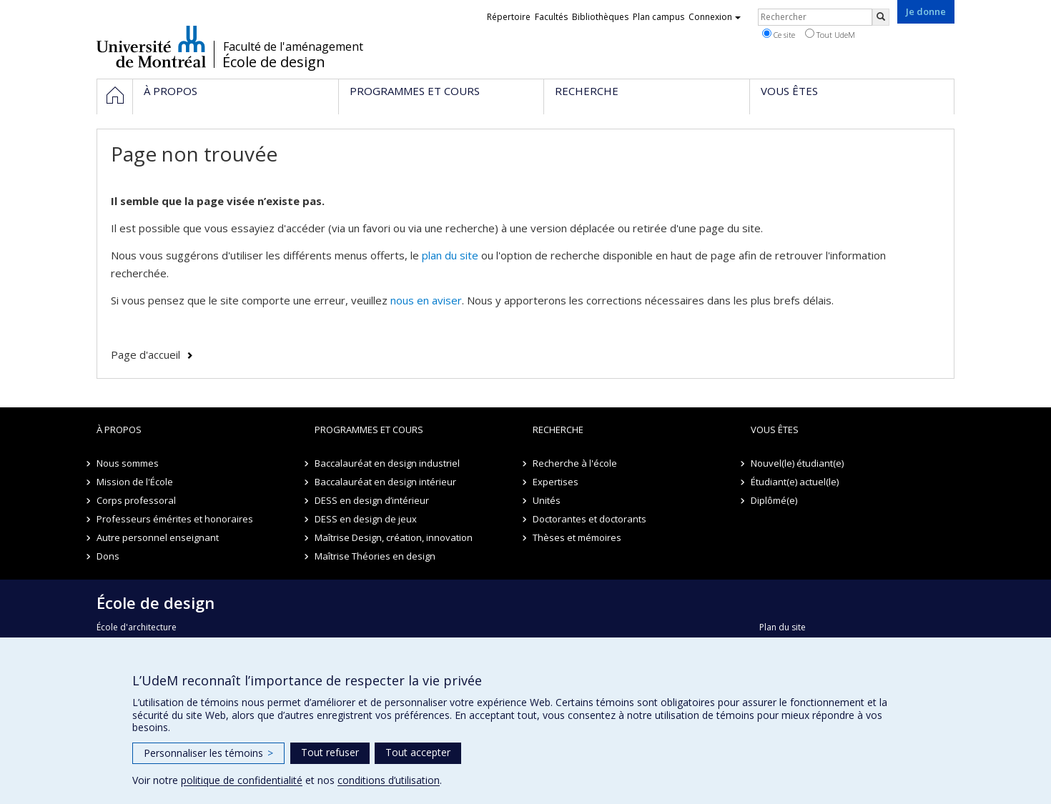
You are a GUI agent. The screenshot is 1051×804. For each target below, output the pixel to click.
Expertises (555, 481)
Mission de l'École (135, 481)
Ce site (778, 34)
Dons (108, 556)
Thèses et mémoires (577, 537)
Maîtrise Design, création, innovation (394, 537)
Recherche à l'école (575, 463)
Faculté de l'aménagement (293, 46)
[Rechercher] (880, 17)
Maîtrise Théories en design (375, 556)
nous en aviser (426, 300)
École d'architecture (137, 627)
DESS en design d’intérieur (372, 500)
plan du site (450, 255)
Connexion (715, 17)
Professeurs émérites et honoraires (175, 518)
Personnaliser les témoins (208, 753)
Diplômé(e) (774, 500)
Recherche (558, 429)
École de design (273, 62)
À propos (119, 429)
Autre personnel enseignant (158, 537)
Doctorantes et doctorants (589, 518)
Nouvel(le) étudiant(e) (797, 463)
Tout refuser (330, 752)
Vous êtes (775, 429)
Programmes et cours (369, 429)
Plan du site (782, 627)
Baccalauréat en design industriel (387, 463)
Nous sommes (128, 463)
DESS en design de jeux (366, 518)
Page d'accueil (145, 354)
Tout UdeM (830, 34)
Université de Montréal (151, 46)
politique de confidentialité (241, 780)
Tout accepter (417, 752)
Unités (547, 500)
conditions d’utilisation (388, 780)
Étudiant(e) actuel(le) (795, 481)
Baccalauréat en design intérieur (385, 481)
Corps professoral (136, 500)
